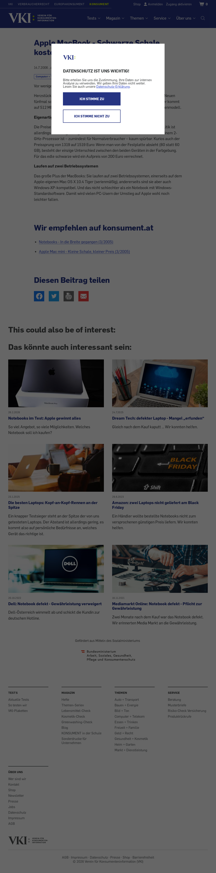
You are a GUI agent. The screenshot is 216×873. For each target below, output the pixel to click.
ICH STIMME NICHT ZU (91, 116)
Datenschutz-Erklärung (113, 86)
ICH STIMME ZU (92, 99)
